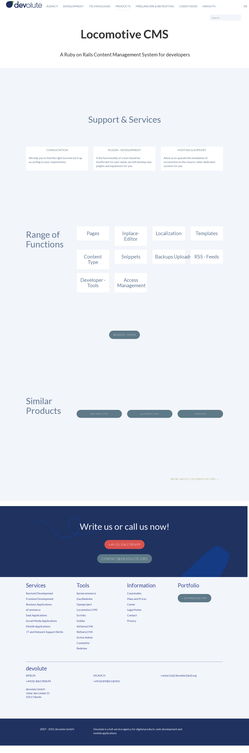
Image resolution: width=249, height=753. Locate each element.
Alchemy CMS (150, 413)
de (245, 6)
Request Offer (124, 334)
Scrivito (200, 413)
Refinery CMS (99, 413)
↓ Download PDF (194, 598)
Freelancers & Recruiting (155, 6)
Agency (52, 6)
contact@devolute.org (124, 559)
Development (73, 6)
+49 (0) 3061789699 (124, 544)
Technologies (99, 6)
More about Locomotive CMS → (195, 479)
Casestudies (188, 6)
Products (123, 6)
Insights (208, 6)
